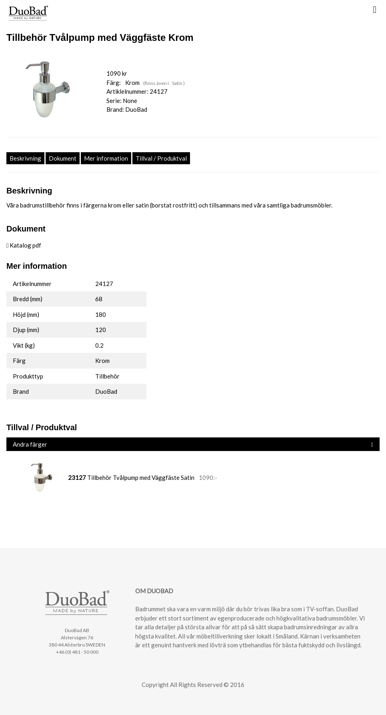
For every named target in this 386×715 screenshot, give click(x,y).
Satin (177, 83)
